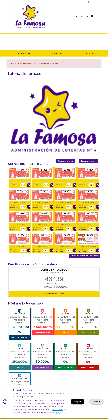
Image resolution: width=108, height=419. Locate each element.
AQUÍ (58, 412)
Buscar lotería (65, 161)
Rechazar (96, 401)
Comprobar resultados (54, 294)
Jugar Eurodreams (42, 367)
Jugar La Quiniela (88, 367)
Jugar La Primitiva (65, 367)
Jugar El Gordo (42, 332)
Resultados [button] (57, 53)
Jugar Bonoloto (88, 332)
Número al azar (88, 161)
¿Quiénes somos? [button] (22, 53)
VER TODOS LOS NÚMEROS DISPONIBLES (84, 256)
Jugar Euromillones (19, 337)
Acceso (80, 16)
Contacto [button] (89, 53)
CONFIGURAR (57, 409)
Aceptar (77, 401)
